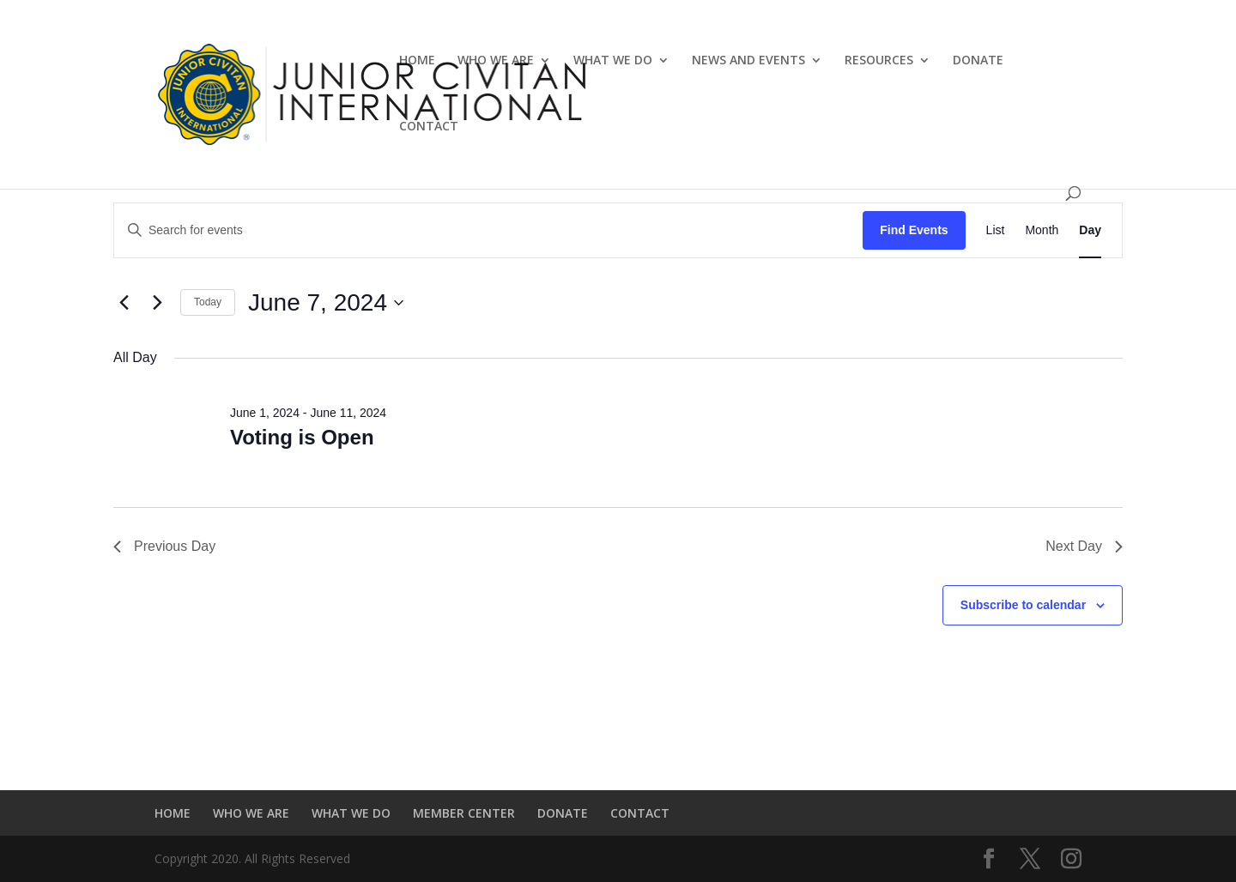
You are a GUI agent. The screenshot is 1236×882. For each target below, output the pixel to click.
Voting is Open (302, 437)
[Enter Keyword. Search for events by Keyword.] (488, 230)
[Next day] (157, 303)
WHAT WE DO (612, 61)
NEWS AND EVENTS (748, 61)
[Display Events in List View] (995, 230)
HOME (417, 61)
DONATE (978, 61)
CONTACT (428, 127)
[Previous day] (123, 303)
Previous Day (164, 546)
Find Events (914, 230)
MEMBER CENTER (464, 813)
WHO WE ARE (495, 61)
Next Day (1084, 546)
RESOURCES (879, 61)
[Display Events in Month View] (1041, 230)
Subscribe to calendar (1023, 605)
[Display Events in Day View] (1090, 230)
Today (207, 302)
